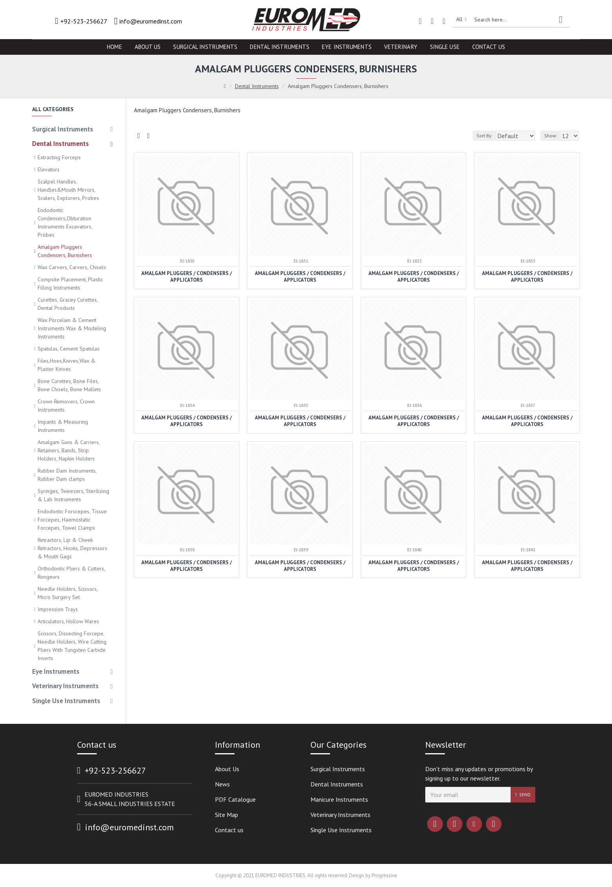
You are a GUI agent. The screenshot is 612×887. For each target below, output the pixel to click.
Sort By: (481, 136)
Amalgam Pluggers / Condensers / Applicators (186, 276)
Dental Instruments (257, 86)
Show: (553, 136)
